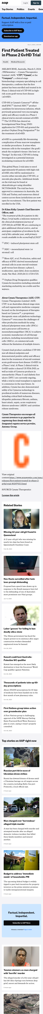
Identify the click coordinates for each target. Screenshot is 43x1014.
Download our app (11, 36)
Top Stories (7, 9)
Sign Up (36, 3)
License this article (10, 495)
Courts (31, 9)
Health (5, 62)
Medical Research (18, 62)
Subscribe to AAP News (13, 30)
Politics (20, 9)
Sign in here (28, 929)
